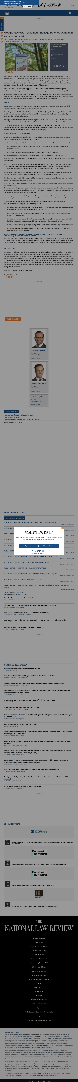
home (43, 550)
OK (24, 2)
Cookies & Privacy (38, 554)
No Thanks (27, 6)
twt (35, 551)
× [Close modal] (62, 528)
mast (37, 550)
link (40, 550)
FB (32, 550)
